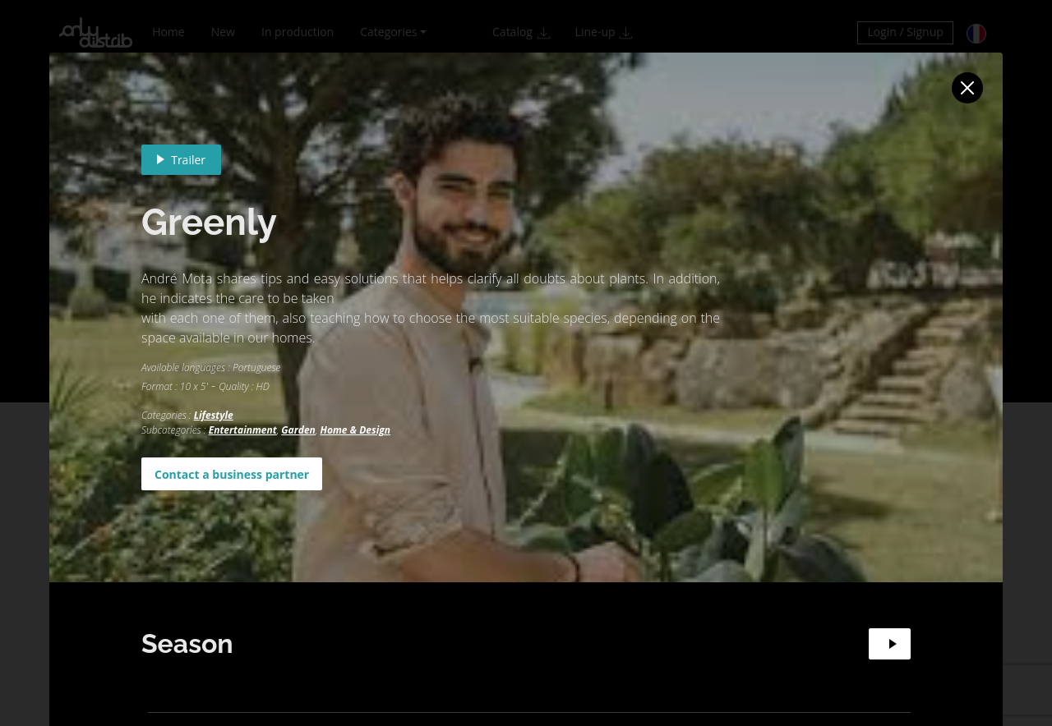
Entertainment (243, 430)
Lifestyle (213, 415)
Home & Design (355, 430)
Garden (298, 430)
